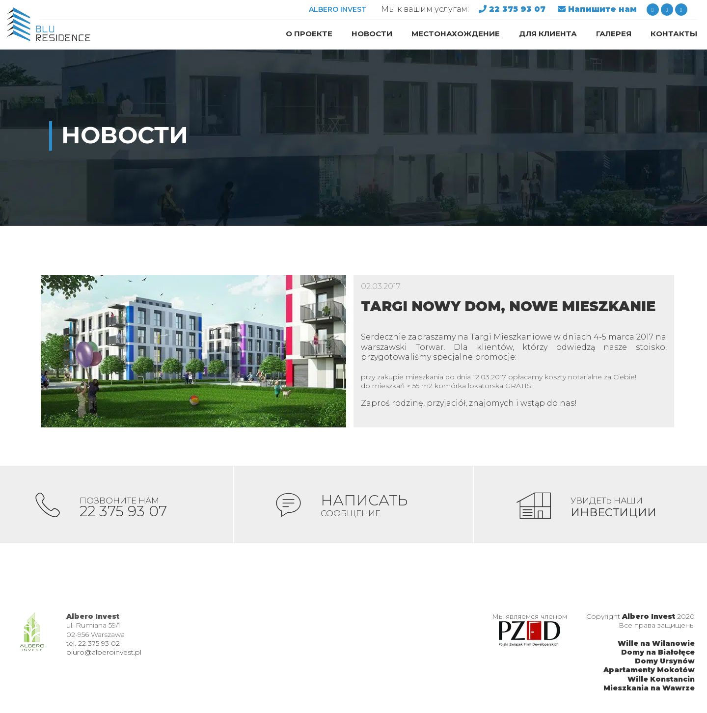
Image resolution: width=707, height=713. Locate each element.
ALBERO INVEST (337, 9)
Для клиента (548, 33)
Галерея (613, 33)
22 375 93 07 (518, 9)
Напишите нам (602, 9)
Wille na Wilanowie (656, 644)
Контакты (674, 33)
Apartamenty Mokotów (649, 671)
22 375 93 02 (99, 644)
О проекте (309, 33)
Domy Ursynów (665, 662)
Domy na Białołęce (658, 653)
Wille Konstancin (661, 680)
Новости (372, 33)
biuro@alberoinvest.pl (103, 653)
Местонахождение (455, 33)
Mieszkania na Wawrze (649, 689)
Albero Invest (648, 617)
